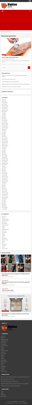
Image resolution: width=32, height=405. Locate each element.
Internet (3, 233)
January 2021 (4, 191)
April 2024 (4, 135)
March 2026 (4, 101)
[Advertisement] (16, 21)
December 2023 (5, 141)
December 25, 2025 (5, 316)
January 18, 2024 (5, 59)
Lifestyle (3, 235)
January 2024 (4, 139)
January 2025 (4, 121)
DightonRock (15, 401)
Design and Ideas (5, 220)
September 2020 (5, 197)
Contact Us (3, 394)
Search (29, 67)
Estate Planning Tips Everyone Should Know (10, 81)
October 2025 (4, 108)
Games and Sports (5, 229)
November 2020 (5, 194)
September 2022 (5, 163)
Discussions (4, 222)
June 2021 (4, 183)
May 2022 (4, 169)
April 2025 (4, 117)
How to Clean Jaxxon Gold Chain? (10, 57)
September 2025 (5, 110)
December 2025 (5, 105)
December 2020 (5, 192)
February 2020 (4, 207)
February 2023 (4, 155)
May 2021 (4, 185)
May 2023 (4, 151)
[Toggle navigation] (2, 11)
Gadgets (3, 228)
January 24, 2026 (5, 291)
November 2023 (5, 142)
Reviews (3, 241)
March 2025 (4, 119)
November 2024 (5, 124)
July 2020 (4, 200)
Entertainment (4, 223)
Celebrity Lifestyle (5, 219)
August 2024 (4, 129)
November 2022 (5, 160)
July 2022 (4, 166)
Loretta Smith (11, 59)
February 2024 (4, 138)
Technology (4, 244)
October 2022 (4, 161)
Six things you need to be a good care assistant (11, 86)
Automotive (4, 216)
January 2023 (4, 157)
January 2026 (4, 104)
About (2, 393)
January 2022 (4, 175)
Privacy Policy (3, 396)
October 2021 (4, 179)
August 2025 (4, 111)
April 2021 (4, 186)
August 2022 (4, 164)
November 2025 (5, 107)
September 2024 (5, 127)
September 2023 (5, 145)
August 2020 (4, 198)
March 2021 (4, 188)
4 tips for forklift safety (7, 290)
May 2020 (4, 203)
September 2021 (5, 181)
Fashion (3, 54)
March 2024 (4, 136)
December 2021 (5, 176)
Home (2, 391)
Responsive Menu (30, 1)
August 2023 (4, 147)
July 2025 (4, 113)
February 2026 (4, 102)
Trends (3, 247)
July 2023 (4, 148)
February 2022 (4, 173)
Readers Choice (5, 239)
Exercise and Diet (5, 225)
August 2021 (4, 182)
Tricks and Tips (5, 248)
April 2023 (4, 152)
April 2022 (4, 170)
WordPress (25, 403)
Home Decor (4, 232)
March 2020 (4, 206)
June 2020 (4, 201)
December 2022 (5, 158)
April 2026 (4, 99)
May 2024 (4, 133)
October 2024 (4, 126)
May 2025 (4, 116)
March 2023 (4, 154)
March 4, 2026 (4, 276)
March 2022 (4, 172)
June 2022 (4, 167)
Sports (3, 242)
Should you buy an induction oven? (8, 79)
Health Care (4, 231)
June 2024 (4, 132)
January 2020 (4, 209)
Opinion (3, 236)
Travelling (3, 245)
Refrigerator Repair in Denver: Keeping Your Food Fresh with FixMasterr (16, 84)
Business (3, 217)
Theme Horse (11, 403)
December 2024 (5, 123)
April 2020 (4, 204)
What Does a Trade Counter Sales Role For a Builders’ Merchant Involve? (15, 376)
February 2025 (4, 120)
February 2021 (4, 189)
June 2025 (4, 114)
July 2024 (4, 130)
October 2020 (4, 195)
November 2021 (5, 178)
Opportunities (4, 238)
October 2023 (4, 144)
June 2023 (4, 150)
